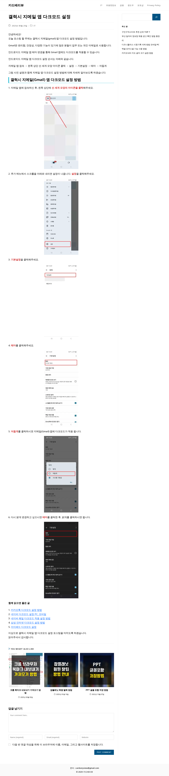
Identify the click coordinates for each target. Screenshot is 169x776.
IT (35, 25)
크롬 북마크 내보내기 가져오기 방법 (25, 691)
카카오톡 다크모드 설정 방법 (26, 609)
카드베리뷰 (16, 5)
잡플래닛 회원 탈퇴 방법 (61, 690)
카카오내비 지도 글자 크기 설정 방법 (137, 53)
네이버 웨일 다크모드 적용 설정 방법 (30, 618)
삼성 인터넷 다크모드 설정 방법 (28, 622)
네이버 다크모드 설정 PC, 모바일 (28, 614)
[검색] (156, 17)
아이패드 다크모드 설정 (23, 626)
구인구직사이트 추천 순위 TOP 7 (136, 32)
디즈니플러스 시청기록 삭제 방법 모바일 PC (140, 44)
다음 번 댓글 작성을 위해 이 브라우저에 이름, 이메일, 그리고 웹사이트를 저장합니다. (57, 744)
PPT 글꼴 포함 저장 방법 (97, 690)
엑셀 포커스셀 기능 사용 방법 (134, 48)
